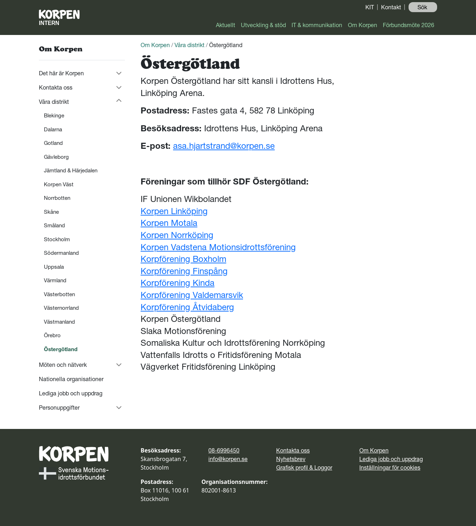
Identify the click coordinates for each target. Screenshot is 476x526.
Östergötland (60, 349)
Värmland (55, 280)
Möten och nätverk (63, 364)
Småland (54, 225)
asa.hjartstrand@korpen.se (224, 146)
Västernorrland (61, 307)
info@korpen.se (228, 458)
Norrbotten (57, 197)
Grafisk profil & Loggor (304, 467)
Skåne (51, 211)
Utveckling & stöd (263, 25)
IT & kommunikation (317, 25)
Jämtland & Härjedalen (70, 170)
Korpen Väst (59, 184)
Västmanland (59, 321)
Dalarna (53, 129)
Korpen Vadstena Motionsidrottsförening (218, 247)
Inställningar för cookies (389, 467)
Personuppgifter (59, 407)
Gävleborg (56, 156)
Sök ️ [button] (423, 7)
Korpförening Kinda (177, 283)
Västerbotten (59, 294)
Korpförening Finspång (184, 271)
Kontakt (391, 7)
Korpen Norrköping (177, 235)
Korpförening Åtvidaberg (187, 307)
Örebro (52, 335)
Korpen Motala (169, 223)
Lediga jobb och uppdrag (70, 393)
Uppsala (54, 266)
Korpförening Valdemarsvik (192, 295)
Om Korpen (362, 25)
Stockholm (57, 239)
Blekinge (54, 115)
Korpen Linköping (174, 211)
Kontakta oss (55, 87)
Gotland (53, 143)
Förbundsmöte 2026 (408, 25)
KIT (369, 7)
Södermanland (61, 252)
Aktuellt (225, 25)
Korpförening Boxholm (183, 259)
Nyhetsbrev (290, 458)
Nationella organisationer (71, 379)
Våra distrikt (54, 101)
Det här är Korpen (61, 73)
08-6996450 (223, 450)
